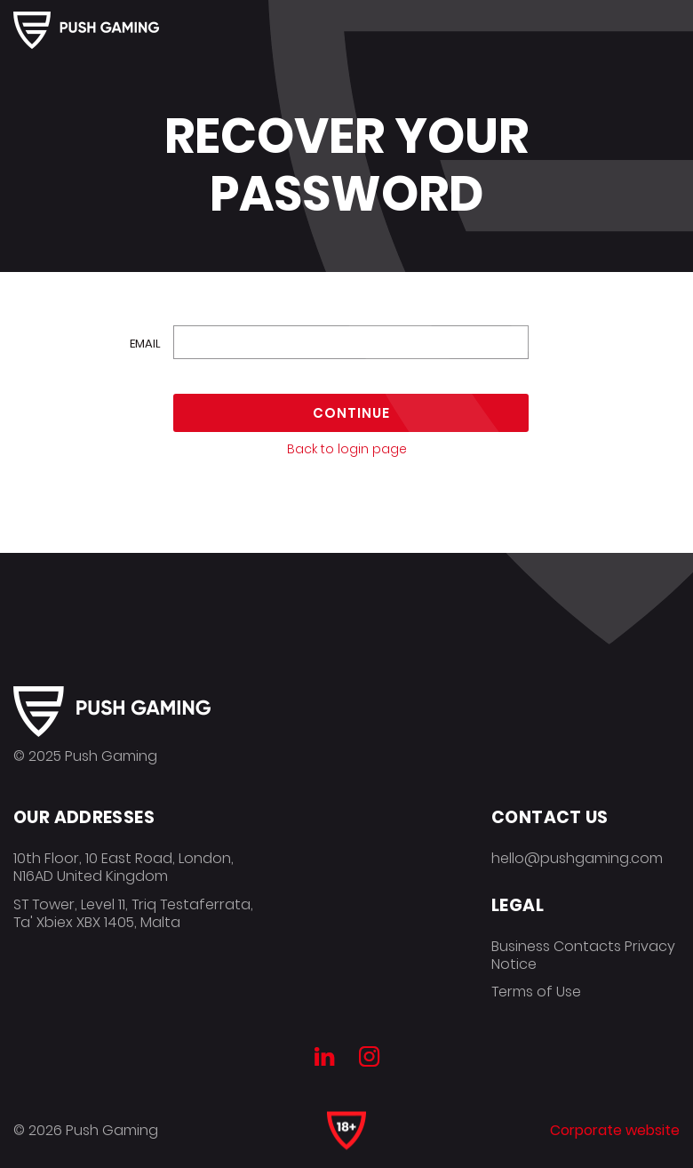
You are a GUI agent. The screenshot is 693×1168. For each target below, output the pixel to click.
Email (145, 343)
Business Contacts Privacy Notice (583, 955)
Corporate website (615, 1130)
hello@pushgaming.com (577, 858)
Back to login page (347, 449)
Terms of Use (536, 991)
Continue (351, 413)
